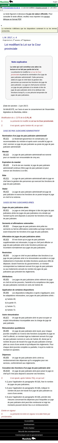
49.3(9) (6, 358)
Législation (5, 5)
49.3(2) (6, 226)
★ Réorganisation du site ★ (11, 8)
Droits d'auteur (29, 428)
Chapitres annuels (41, 8)
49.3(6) (6, 293)
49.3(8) (6, 331)
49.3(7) (6, 318)
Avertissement (29, 424)
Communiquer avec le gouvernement (28, 435)
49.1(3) (6, 165)
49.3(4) (6, 255)
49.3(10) (6, 371)
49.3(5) (6, 279)
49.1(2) (6, 155)
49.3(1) (6, 210)
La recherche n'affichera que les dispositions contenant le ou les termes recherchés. (29, 30)
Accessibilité (29, 421)
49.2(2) (6, 192)
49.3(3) (6, 240)
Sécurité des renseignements (29, 431)
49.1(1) (6, 139)
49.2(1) (6, 178)
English (55, 2)
